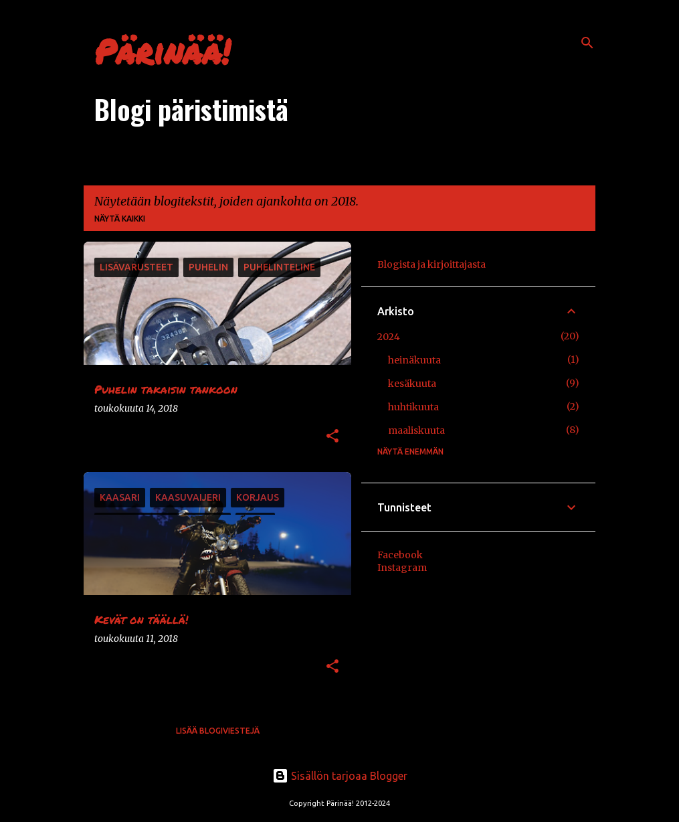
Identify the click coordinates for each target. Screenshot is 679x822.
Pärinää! (162, 51)
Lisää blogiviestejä (218, 730)
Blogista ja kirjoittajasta (431, 264)
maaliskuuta (416, 430)
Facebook (400, 555)
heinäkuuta (414, 360)
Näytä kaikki (119, 218)
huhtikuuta (413, 407)
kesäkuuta (412, 384)
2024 (388, 337)
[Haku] (587, 43)
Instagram (402, 568)
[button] (332, 437)
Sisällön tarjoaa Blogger (339, 776)
